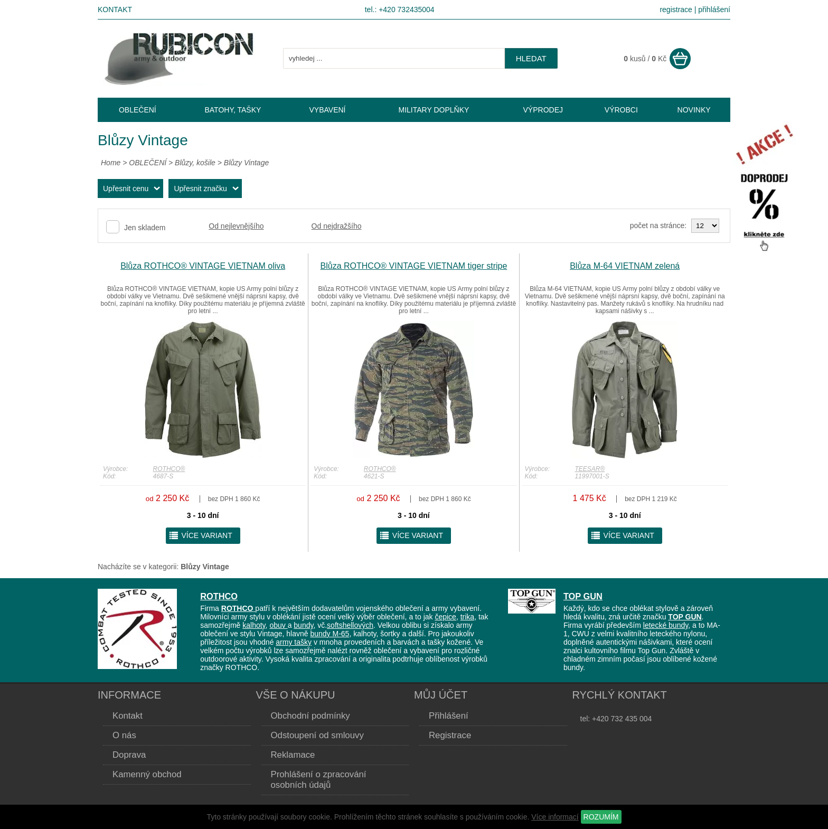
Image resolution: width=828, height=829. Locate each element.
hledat (531, 58)
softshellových (350, 625)
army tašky (294, 642)
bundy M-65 (329, 633)
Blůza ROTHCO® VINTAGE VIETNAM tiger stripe (414, 265)
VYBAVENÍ (327, 110)
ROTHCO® (169, 469)
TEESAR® (590, 469)
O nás (124, 735)
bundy (303, 625)
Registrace (450, 735)
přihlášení (714, 9)
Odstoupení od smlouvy (317, 735)
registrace (676, 9)
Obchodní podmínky (310, 716)
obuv (278, 625)
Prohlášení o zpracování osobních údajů (318, 779)
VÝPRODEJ (543, 110)
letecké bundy (665, 625)
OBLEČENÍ (148, 162)
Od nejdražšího (337, 226)
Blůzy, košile (195, 162)
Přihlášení (448, 716)
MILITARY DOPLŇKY (434, 110)
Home (110, 162)
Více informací (554, 817)
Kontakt (115, 9)
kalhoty (253, 625)
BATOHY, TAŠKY (232, 110)
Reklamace (293, 755)
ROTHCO (219, 596)
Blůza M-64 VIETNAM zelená (625, 265)
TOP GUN (583, 596)
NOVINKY (694, 110)
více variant (200, 535)
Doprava (129, 755)
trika (467, 617)
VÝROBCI (621, 110)
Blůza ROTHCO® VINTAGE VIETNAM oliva (202, 265)
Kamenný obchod (147, 774)
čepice (445, 617)
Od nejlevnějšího (236, 226)
